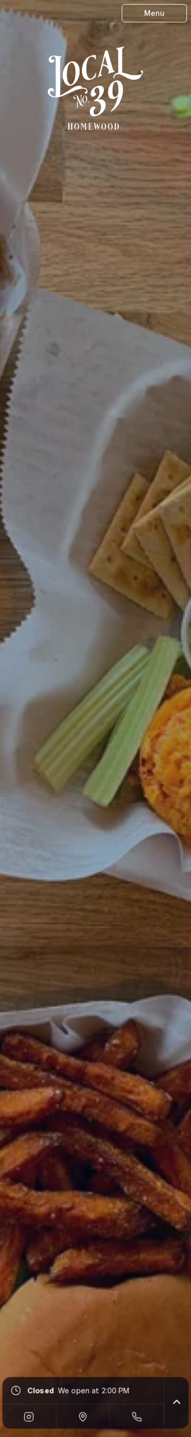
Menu (154, 13)
